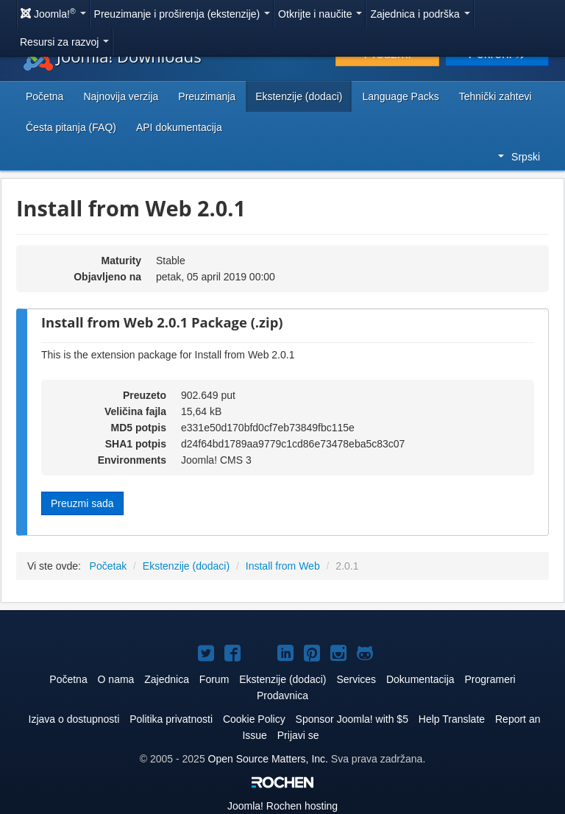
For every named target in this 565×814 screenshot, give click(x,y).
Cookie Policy (254, 719)
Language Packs (400, 96)
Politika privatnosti (171, 719)
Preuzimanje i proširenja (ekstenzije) (182, 14)
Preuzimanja (206, 96)
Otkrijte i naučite (320, 14)
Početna (44, 96)
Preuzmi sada (82, 503)
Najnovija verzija (120, 96)
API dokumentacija (179, 127)
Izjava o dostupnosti (74, 719)
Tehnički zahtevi (495, 96)
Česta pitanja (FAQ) (71, 127)
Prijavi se (298, 735)
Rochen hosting (282, 806)
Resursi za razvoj (64, 42)
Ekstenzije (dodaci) (298, 96)
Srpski (519, 157)
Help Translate (452, 719)
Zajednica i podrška (419, 14)
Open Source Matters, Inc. (268, 759)
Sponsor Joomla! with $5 (352, 719)
